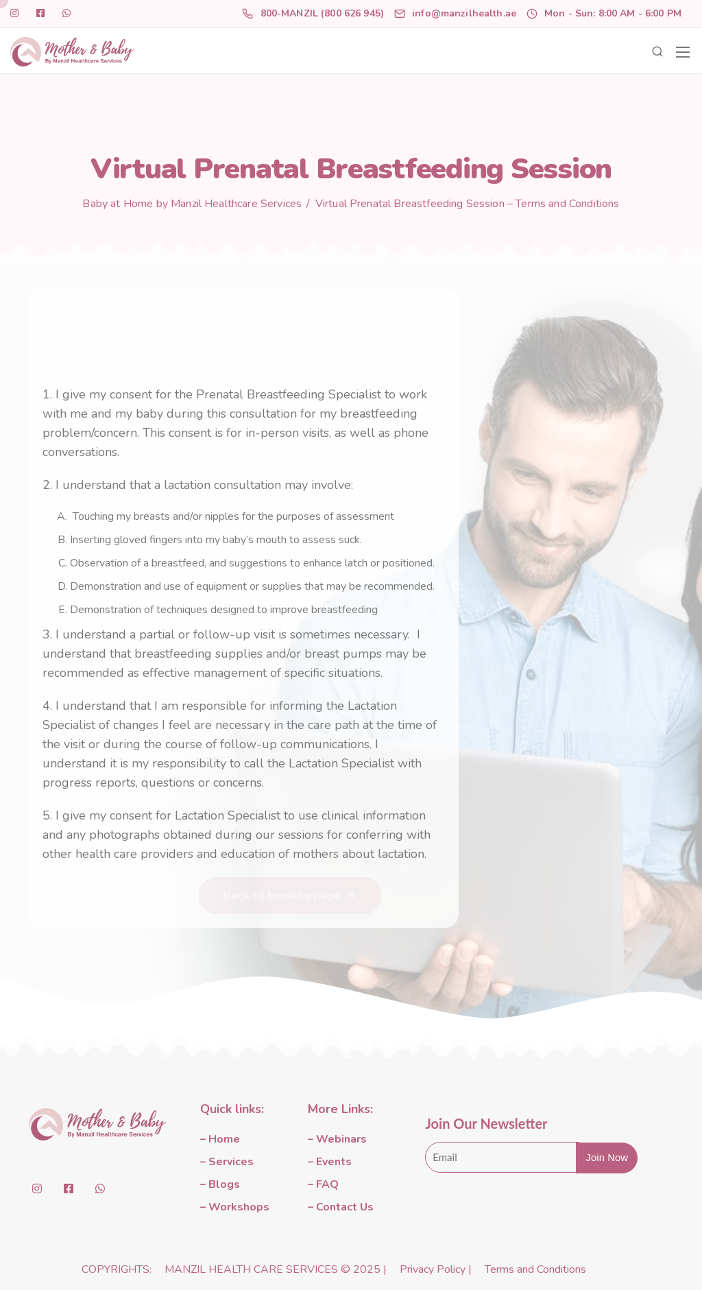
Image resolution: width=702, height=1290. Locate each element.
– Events (330, 1161)
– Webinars (337, 1139)
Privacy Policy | (437, 1269)
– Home (220, 1139)
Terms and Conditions (535, 1269)
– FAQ (323, 1184)
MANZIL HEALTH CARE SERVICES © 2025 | (277, 1269)
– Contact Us (341, 1207)
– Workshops (234, 1207)
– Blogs (220, 1184)
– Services (227, 1161)
